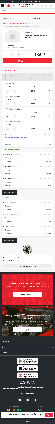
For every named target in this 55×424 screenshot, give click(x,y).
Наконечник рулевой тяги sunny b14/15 (35, 36)
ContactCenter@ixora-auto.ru (30, 387)
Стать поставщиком (10, 388)
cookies (23, 414)
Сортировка (35, 18)
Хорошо (49, 415)
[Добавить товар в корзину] (49, 91)
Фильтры (6, 18)
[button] (27, 77)
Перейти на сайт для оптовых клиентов (25, 1)
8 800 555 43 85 (26, 5)
